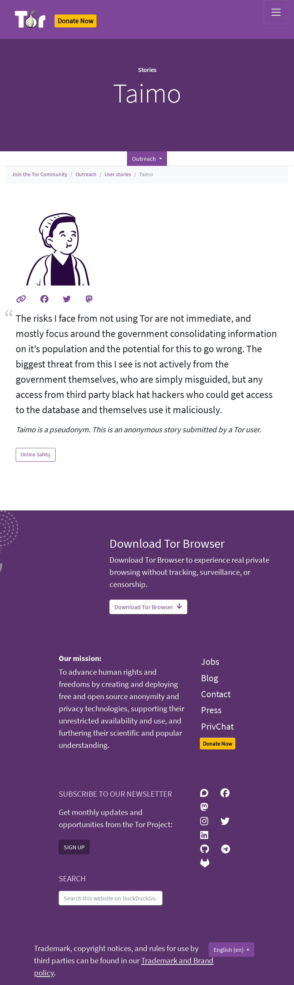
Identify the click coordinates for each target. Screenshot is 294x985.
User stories (117, 174)
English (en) (229, 949)
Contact (216, 694)
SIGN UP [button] (74, 847)
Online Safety (36, 454)
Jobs (210, 661)
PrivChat (217, 726)
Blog (209, 678)
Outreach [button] (144, 158)
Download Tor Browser (148, 607)
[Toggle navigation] (276, 12)
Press (211, 710)
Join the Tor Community (39, 174)
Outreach (86, 174)
